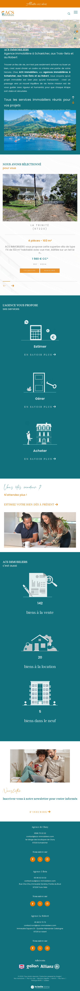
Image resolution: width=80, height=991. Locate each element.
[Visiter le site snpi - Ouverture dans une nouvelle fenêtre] (22, 966)
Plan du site (31, 978)
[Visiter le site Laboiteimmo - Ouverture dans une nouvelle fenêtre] (40, 985)
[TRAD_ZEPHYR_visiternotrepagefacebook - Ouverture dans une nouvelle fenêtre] (32, 859)
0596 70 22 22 (40, 833)
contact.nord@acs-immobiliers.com (40, 925)
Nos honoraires (19, 978)
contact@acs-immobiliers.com (40, 836)
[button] (12, 286)
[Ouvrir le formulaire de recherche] (68, 13)
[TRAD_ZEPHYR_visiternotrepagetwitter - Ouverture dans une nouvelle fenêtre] (40, 859)
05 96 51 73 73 (40, 922)
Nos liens (61, 978)
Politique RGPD (36, 980)
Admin (54, 978)
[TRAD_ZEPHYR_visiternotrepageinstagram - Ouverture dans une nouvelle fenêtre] (47, 859)
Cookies (46, 980)
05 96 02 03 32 (40, 877)
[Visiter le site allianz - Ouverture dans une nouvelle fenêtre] (49, 966)
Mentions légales (43, 978)
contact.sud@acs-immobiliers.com (40, 881)
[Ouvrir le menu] (75, 12)
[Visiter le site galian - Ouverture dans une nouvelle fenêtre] (32, 966)
